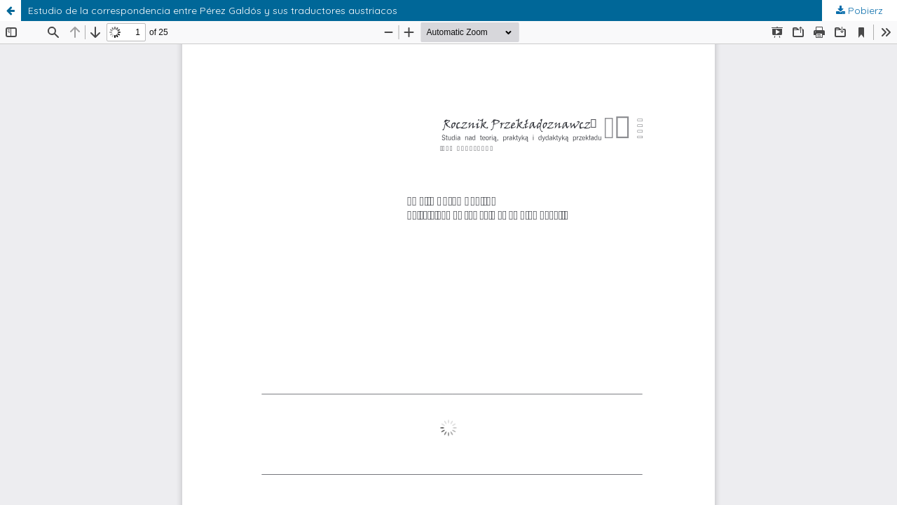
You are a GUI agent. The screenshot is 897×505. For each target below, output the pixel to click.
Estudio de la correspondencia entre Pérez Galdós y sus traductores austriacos (212, 10)
